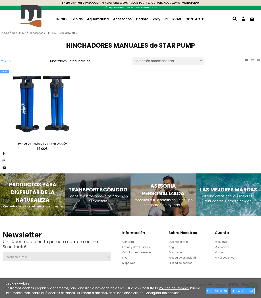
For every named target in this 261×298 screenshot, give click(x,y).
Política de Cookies (174, 288)
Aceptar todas (217, 291)
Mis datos (221, 252)
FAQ (124, 257)
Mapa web (128, 263)
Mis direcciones (224, 257)
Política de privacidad (182, 257)
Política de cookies (180, 263)
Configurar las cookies (161, 293)
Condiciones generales (136, 252)
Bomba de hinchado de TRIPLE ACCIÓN (42, 144)
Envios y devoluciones (136, 247)
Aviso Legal (175, 252)
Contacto (128, 242)
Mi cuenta (221, 242)
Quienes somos (178, 242)
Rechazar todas (243, 291)
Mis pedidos (222, 247)
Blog (171, 247)
